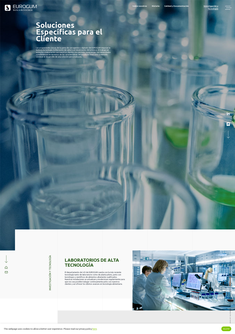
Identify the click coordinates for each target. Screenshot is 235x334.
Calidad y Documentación (176, 6)
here (94, 329)
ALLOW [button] (226, 329)
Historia (155, 6)
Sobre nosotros (139, 6)
